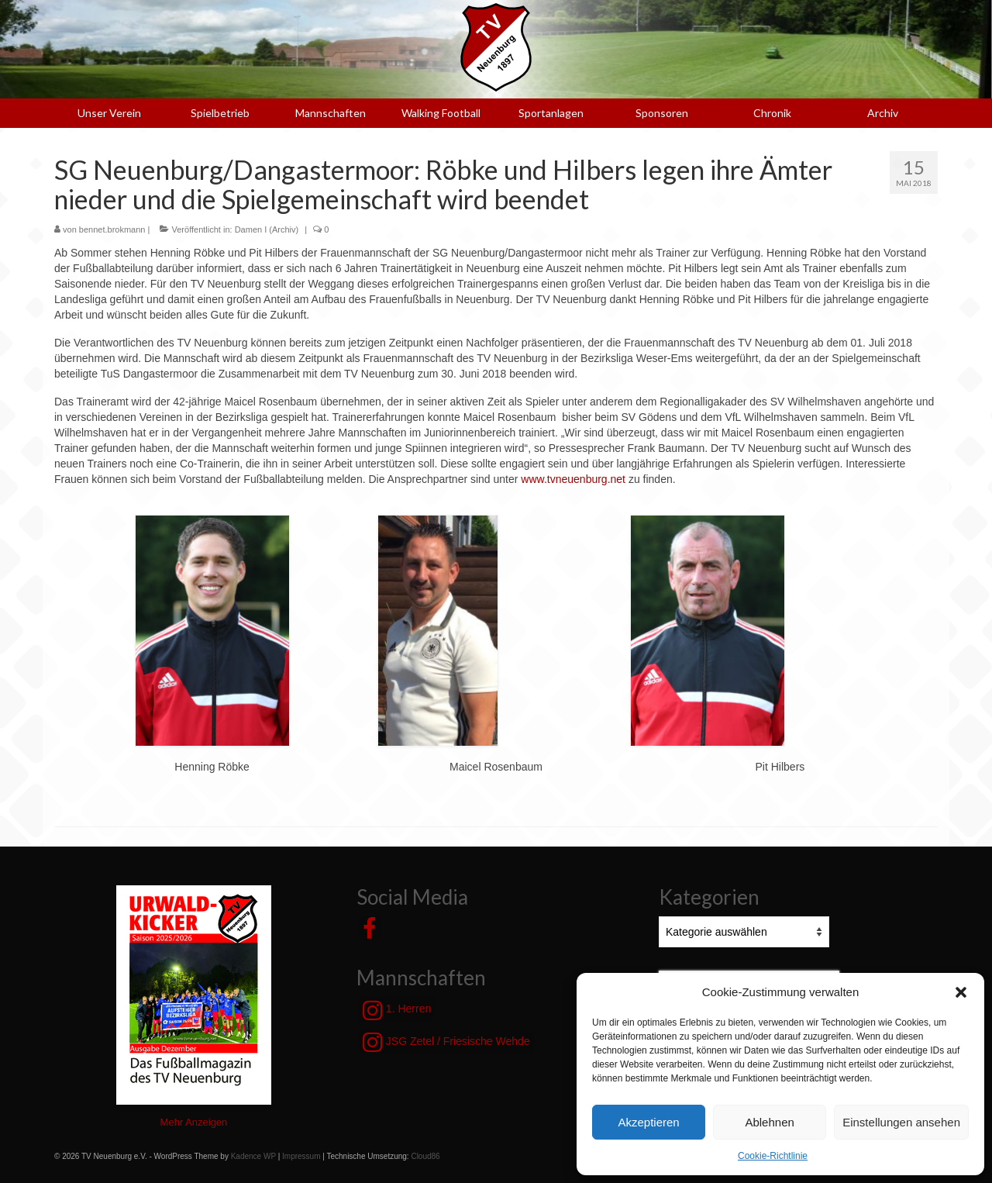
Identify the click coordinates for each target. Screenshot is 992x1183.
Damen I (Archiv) (267, 229)
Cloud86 (425, 1156)
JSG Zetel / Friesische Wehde (446, 1042)
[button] (961, 992)
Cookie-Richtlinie (773, 1155)
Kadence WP (253, 1156)
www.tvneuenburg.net (573, 479)
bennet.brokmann (112, 229)
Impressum (301, 1156)
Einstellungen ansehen (901, 1122)
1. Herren (397, 1010)
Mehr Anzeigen (194, 1122)
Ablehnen (769, 1122)
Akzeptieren (648, 1122)
